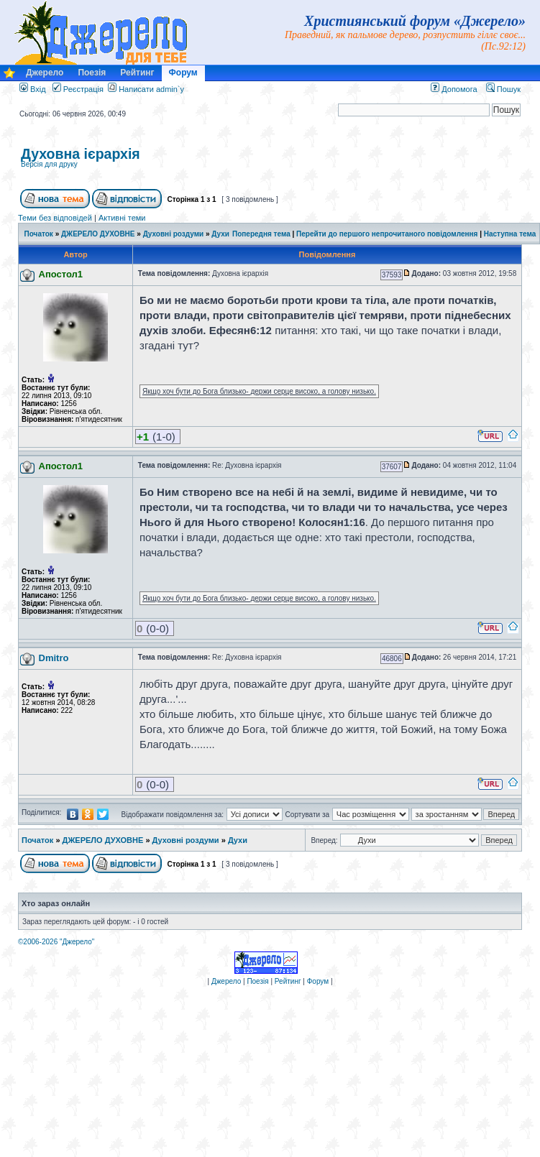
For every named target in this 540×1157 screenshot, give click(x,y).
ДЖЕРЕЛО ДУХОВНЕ (98, 234)
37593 (392, 275)
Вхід (32, 89)
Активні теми (122, 217)
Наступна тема (510, 234)
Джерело (44, 73)
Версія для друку (49, 164)
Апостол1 (61, 274)
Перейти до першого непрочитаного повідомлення (386, 234)
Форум (183, 73)
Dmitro (54, 658)
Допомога (454, 89)
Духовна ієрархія (80, 154)
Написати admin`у (151, 89)
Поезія (92, 73)
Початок (38, 234)
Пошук (503, 89)
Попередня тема (261, 234)
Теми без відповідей (55, 217)
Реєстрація (78, 89)
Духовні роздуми (173, 234)
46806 (392, 659)
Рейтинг (137, 73)
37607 (392, 467)
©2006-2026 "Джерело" (56, 942)
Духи (220, 234)
